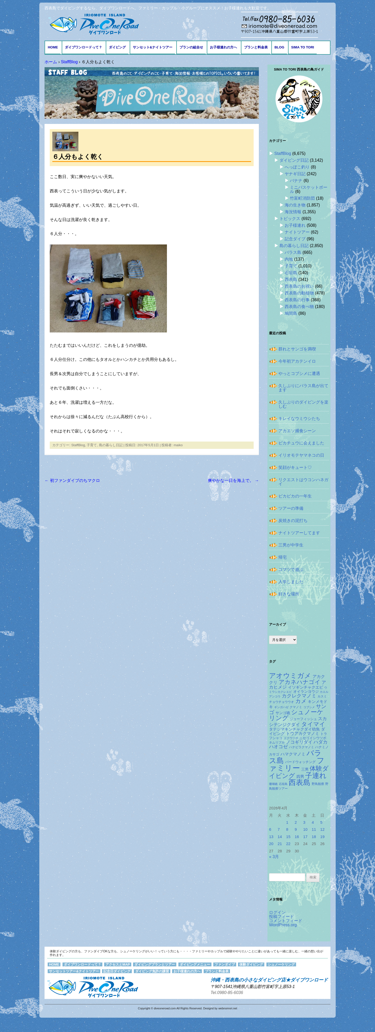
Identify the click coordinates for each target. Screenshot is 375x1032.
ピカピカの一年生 (295, 496)
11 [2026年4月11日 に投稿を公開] (314, 829)
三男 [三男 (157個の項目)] (305, 769)
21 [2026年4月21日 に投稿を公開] (280, 844)
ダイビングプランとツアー (154, 964)
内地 (289, 259)
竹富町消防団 (302, 198)
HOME (53, 47)
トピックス (289, 218)
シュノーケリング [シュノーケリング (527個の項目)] (296, 715)
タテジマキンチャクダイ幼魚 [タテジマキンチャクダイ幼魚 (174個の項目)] (294, 729)
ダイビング (117, 47)
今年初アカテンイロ (297, 361)
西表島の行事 (297, 300)
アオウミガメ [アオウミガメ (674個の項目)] (290, 675)
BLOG (279, 47)
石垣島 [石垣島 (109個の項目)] (283, 783)
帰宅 (282, 557)
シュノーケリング (281, 964)
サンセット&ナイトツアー (152, 47)
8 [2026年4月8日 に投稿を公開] (287, 829)
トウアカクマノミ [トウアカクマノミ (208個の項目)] (302, 733)
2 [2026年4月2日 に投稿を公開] (296, 822)
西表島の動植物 (299, 293)
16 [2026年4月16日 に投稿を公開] (297, 837)
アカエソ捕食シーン (297, 431)
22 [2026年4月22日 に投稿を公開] (288, 844)
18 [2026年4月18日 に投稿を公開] (314, 837)
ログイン (277, 912)
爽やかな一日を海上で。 (233, 480)
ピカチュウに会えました (301, 443)
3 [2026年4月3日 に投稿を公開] (304, 822)
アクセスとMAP (117, 964)
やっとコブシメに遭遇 (299, 373)
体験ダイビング (251, 964)
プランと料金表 (256, 47)
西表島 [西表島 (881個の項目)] (299, 782)
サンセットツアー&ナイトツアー (74, 971)
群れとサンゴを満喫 (297, 349)
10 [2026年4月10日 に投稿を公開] (305, 829)
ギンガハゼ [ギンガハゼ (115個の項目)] (281, 707)
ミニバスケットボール (308, 189)
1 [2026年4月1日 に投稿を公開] (287, 822)
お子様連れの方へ (223, 47)
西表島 (291, 279)
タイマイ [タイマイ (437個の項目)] (313, 724)
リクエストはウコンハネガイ (303, 481)
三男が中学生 (290, 545)
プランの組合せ (191, 47)
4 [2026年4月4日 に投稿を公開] (313, 822)
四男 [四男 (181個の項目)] (300, 776)
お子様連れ (295, 225)
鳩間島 (291, 313)
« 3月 (274, 856)
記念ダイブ (295, 239)
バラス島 (293, 252)
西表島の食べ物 (299, 306)
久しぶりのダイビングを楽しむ (303, 404)
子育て (92, 445)
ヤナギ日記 (295, 174)
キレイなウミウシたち (299, 418)
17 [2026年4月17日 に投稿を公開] (305, 837)
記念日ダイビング (116, 971)
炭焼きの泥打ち (293, 520)
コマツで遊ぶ (290, 569)
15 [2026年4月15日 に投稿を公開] (288, 837)
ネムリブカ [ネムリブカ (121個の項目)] (277, 742)
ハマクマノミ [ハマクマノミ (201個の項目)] (292, 754)
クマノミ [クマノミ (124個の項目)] (296, 707)
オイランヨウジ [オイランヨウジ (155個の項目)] (306, 692)
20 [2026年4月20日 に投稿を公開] (271, 844)
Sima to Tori (302, 47)
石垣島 (291, 272)
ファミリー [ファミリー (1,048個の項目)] (296, 764)
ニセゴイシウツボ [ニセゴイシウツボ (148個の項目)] (312, 738)
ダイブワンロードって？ (83, 47)
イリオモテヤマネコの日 (301, 455)
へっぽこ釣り (297, 167)
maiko (178, 445)
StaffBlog (78, 445)
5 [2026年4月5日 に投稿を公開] (321, 822)
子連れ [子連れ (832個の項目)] (316, 775)
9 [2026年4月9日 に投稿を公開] (296, 829)
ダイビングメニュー (195, 964)
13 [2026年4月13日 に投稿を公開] (271, 837)
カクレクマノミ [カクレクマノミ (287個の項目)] (299, 696)
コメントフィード (285, 920)
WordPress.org (283, 925)
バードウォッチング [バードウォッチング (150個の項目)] (300, 762)
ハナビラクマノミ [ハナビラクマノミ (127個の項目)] (301, 747)
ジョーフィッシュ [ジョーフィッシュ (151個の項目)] (303, 719)
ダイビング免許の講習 (152, 971)
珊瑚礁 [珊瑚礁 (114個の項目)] (273, 783)
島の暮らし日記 (111, 445)
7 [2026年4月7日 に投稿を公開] (279, 829)
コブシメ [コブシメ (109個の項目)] (309, 707)
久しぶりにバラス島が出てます (303, 387)
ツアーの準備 (290, 508)
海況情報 (293, 212)
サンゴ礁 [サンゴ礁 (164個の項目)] (283, 713)
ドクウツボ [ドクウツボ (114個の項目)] (291, 738)
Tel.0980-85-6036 (227, 992)
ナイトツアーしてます (299, 533)
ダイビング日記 (294, 160)
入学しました (290, 582)
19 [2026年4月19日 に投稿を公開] (322, 837)
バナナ (296, 180)
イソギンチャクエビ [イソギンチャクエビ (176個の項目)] (305, 687)
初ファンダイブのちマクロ (72, 480)
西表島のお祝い (299, 286)
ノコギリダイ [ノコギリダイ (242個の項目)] (299, 742)
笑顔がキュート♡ (295, 467)
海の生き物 (295, 205)
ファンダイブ (225, 964)
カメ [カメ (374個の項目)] (301, 701)
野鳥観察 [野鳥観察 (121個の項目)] (318, 783)
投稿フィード (281, 916)
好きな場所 (288, 594)
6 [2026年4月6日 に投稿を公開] (270, 829)
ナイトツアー (297, 232)
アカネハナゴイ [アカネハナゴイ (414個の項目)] (300, 682)
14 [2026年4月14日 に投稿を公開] (280, 837)
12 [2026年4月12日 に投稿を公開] (322, 829)
